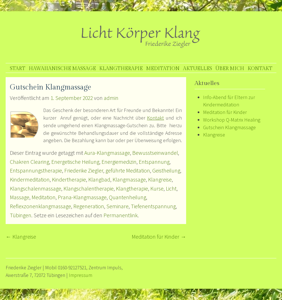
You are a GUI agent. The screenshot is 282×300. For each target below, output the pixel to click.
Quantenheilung (127, 197)
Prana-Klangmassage (82, 197)
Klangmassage (129, 179)
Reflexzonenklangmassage (40, 206)
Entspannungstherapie (36, 170)
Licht (171, 188)
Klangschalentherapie (88, 188)
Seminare (117, 206)
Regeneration (88, 206)
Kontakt (260, 68)
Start (17, 68)
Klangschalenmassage (35, 188)
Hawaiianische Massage (62, 68)
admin (111, 98)
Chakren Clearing (29, 161)
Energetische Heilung (75, 161)
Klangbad (99, 179)
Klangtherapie (121, 68)
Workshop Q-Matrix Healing (231, 120)
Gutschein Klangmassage (229, 127)
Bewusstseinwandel (155, 152)
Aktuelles (197, 68)
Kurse (157, 188)
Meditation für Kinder (159, 236)
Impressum (80, 275)
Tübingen (20, 215)
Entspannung (154, 161)
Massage (19, 197)
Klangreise (160, 179)
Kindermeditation (30, 179)
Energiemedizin (119, 161)
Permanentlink (120, 215)
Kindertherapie (69, 179)
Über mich (229, 68)
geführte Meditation (127, 170)
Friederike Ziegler (83, 170)
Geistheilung (166, 170)
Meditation (163, 68)
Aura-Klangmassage (107, 152)
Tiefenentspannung (153, 206)
